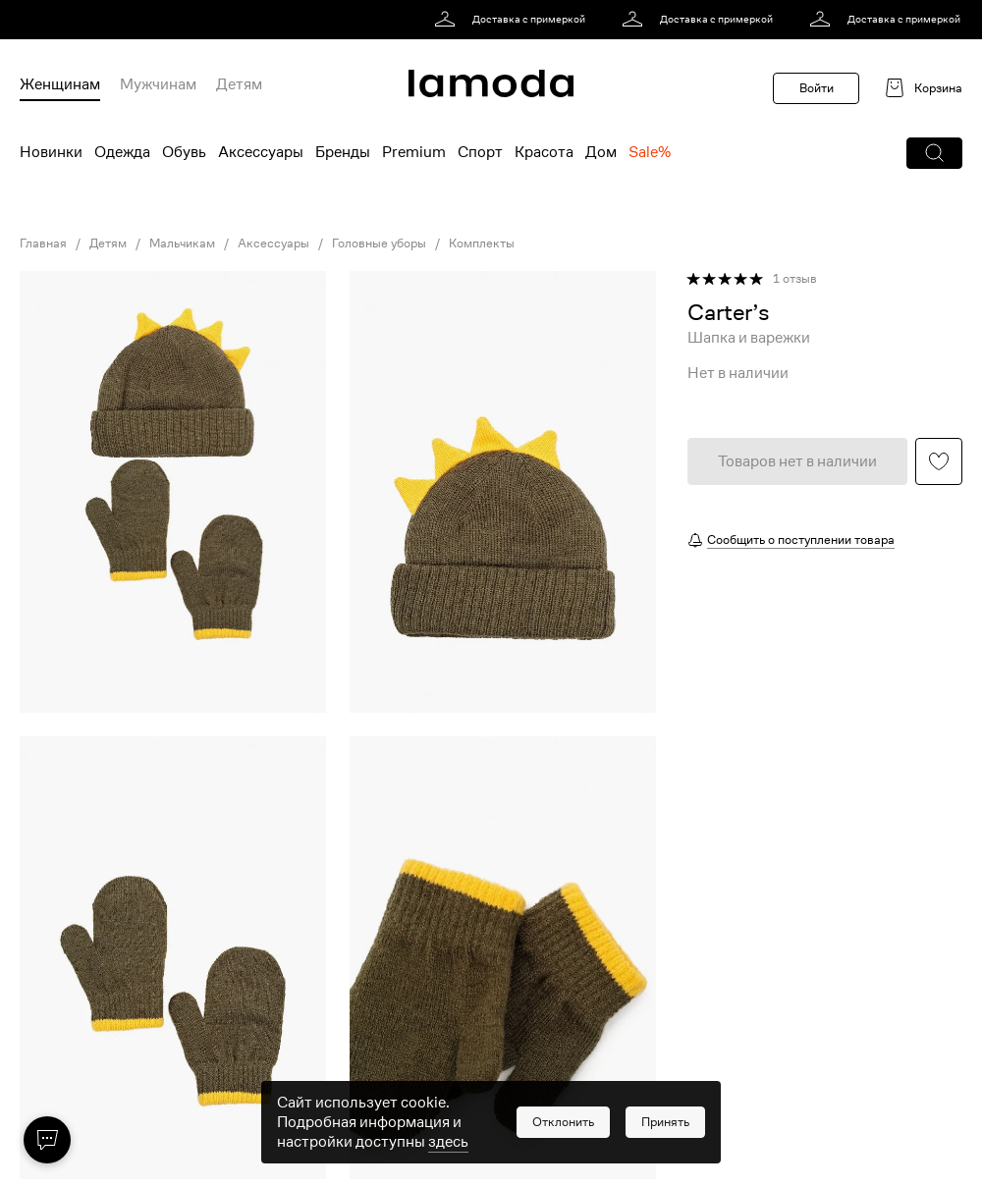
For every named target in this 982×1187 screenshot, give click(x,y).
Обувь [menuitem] (184, 152)
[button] (934, 153)
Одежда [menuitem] (122, 152)
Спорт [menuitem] (480, 152)
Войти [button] (816, 88)
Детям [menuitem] (239, 84)
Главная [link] (43, 243)
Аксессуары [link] (273, 243)
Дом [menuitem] (601, 152)
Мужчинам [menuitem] (158, 84)
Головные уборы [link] (379, 243)
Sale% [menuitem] (649, 152)
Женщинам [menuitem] (60, 84)
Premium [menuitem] (414, 152)
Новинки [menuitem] (51, 152)
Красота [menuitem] (544, 152)
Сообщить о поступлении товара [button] (801, 539)
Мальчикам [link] (182, 243)
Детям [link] (108, 243)
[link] (513, 19)
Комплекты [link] (482, 243)
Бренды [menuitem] (342, 152)
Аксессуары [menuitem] (260, 152)
